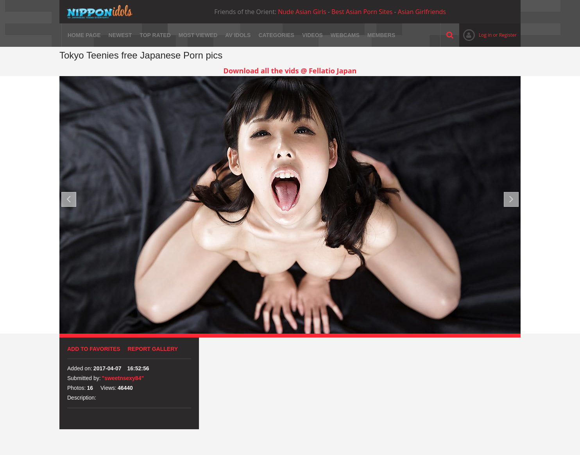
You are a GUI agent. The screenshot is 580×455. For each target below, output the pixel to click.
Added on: (79, 368)
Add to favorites (93, 349)
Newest (120, 35)
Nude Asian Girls (302, 11)
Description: (81, 398)
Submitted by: (84, 378)
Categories (276, 35)
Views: (108, 388)
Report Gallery (153, 349)
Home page (84, 35)
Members (381, 35)
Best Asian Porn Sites (361, 11)
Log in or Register (488, 35)
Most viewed (198, 35)
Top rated (155, 35)
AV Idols (238, 35)
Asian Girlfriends (422, 11)
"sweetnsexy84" (123, 378)
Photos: (76, 388)
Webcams (345, 35)
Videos (312, 35)
